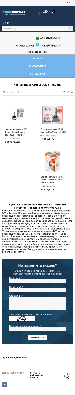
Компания (35, 373)
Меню (6, 23)
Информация (36, 375)
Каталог (37, 58)
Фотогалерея (37, 74)
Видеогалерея (37, 66)
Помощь (34, 377)
